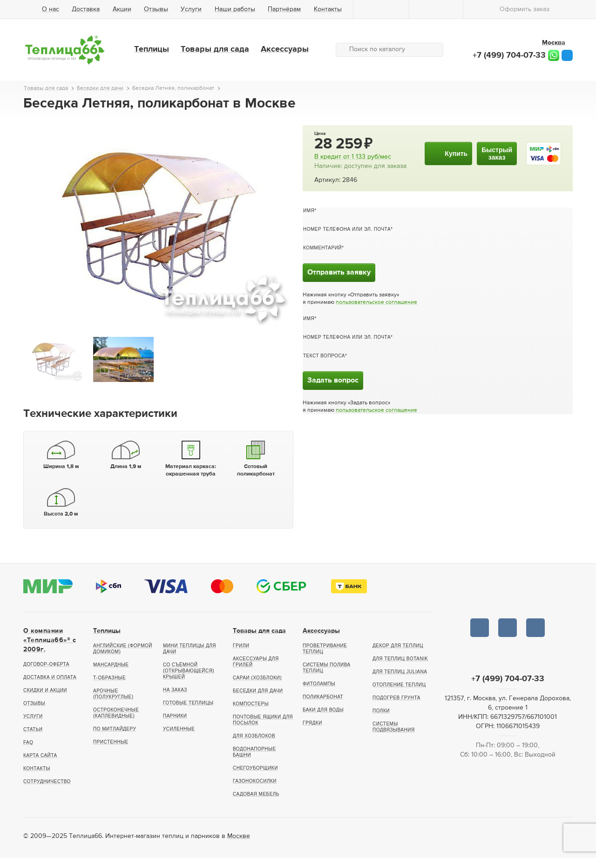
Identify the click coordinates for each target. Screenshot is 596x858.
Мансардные (111, 664)
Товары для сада (215, 49)
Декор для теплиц (397, 645)
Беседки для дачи (258, 690)
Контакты (328, 9)
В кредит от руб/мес (352, 157)
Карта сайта (40, 755)
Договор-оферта (46, 664)
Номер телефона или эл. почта (347, 229)
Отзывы (156, 9)
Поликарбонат (323, 696)
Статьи (32, 729)
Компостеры (251, 703)
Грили (241, 645)
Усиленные (179, 728)
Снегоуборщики (255, 768)
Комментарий (322, 247)
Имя (308, 210)
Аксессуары (285, 49)
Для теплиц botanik (400, 658)
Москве (238, 836)
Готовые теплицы (188, 702)
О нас (50, 9)
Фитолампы (319, 683)
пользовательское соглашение (376, 302)
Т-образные (109, 677)
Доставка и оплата (49, 677)
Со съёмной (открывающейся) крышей (188, 670)
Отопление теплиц (399, 684)
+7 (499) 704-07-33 (509, 55)
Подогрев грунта (396, 697)
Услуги (191, 9)
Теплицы (151, 49)
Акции (122, 9)
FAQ (28, 742)
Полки (381, 710)
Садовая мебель (256, 794)
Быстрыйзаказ (496, 153)
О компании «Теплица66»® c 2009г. (49, 640)
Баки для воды (323, 709)
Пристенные (111, 741)
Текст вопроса (324, 355)
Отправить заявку (339, 272)
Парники (175, 715)
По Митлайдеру (114, 728)
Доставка (86, 9)
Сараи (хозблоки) (257, 677)
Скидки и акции (45, 690)
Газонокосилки (255, 781)
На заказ (175, 689)
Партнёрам (284, 9)
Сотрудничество (47, 781)
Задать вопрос (333, 380)
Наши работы (235, 9)
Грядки (312, 722)
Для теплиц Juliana (399, 671)
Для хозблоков (254, 735)
